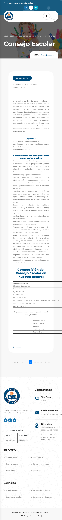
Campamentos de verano (43, 497)
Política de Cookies (41, 512)
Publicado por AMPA (20, 85)
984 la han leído (19, 87)
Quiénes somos (12, 457)
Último (47, 362)
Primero (14, 362)
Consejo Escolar (22, 78)
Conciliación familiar (14, 497)
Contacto (36, 470)
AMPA (36, 55)
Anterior (24, 362)
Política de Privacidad (20, 512)
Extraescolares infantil (14, 490)
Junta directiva (39, 457)
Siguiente (38, 362)
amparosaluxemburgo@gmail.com (19, 3)
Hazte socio (10, 470)
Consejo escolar (12, 464)
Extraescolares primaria (42, 490)
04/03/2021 (34, 85)
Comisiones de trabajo (42, 464)
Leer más (17, 347)
